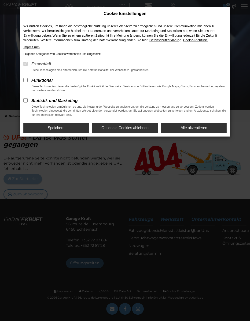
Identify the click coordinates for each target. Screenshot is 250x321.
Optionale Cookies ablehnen (124, 128)
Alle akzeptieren (193, 128)
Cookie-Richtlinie (195, 40)
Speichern (56, 128)
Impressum (31, 47)
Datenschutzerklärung (165, 40)
